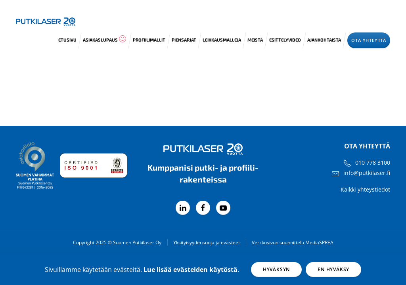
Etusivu (67, 39)
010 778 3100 (372, 162)
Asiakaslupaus (105, 39)
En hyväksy (333, 269)
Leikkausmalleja (222, 39)
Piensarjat (184, 39)
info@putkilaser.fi (366, 173)
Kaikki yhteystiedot (365, 189)
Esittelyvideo (285, 39)
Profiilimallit (149, 39)
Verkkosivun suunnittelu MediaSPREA (292, 242)
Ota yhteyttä (368, 40)
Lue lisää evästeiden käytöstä (190, 269)
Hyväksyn (276, 269)
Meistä (255, 39)
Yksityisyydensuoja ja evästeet (206, 242)
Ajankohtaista (324, 39)
